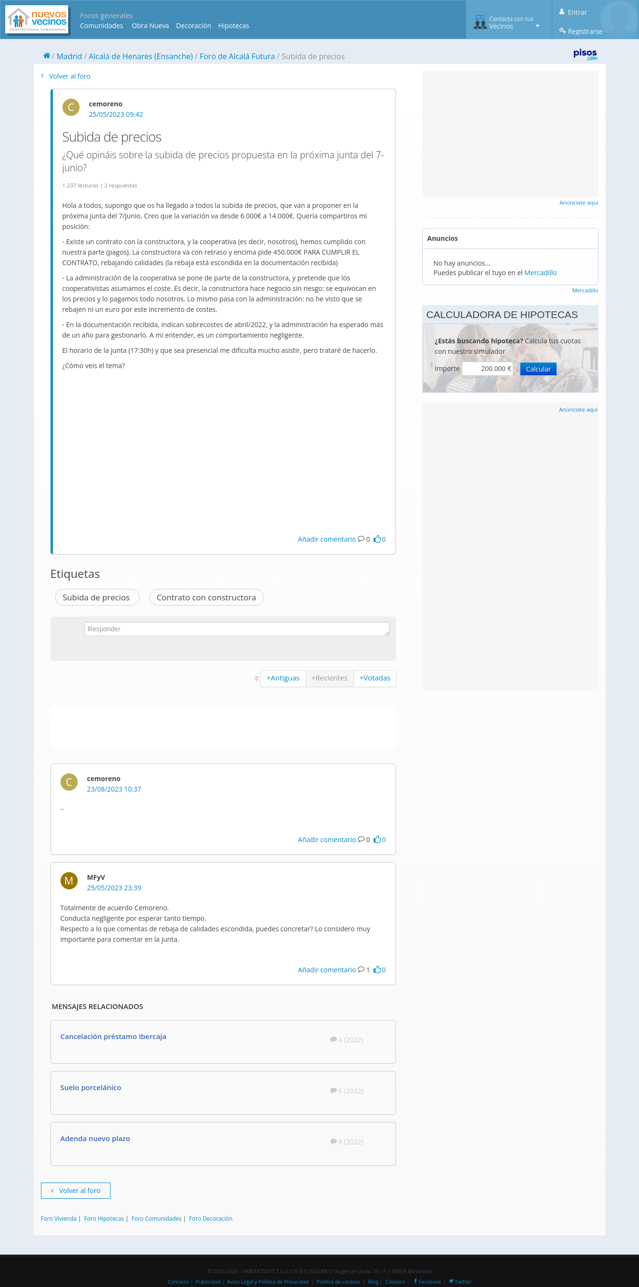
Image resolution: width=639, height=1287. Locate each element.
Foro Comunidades (157, 1218)
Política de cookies (338, 1281)
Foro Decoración (211, 1218)
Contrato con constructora (206, 597)
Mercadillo (541, 272)
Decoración (193, 25)
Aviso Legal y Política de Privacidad (268, 1281)
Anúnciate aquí (578, 202)
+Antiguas (282, 677)
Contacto (178, 1281)
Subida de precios (97, 597)
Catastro (395, 1281)
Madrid (69, 56)
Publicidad (208, 1281)
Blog (373, 1281)
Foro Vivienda (59, 1218)
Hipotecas (233, 25)
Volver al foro (66, 76)
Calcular (538, 368)
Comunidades (101, 25)
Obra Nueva (150, 25)
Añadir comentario (327, 539)
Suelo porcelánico (91, 1087)
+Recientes (330, 677)
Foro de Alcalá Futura (237, 56)
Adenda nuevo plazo (96, 1138)
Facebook (426, 1281)
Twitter (459, 1281)
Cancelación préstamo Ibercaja (114, 1036)
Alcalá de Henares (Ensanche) (141, 56)
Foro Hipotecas (104, 1218)
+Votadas (375, 677)
